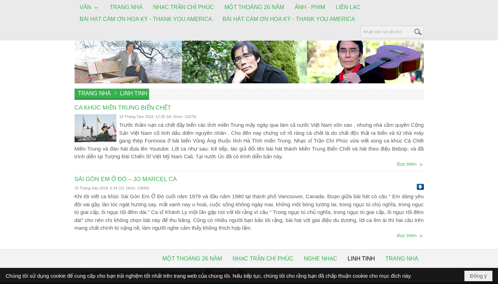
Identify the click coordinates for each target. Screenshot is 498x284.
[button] (90, 8)
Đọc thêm (406, 164)
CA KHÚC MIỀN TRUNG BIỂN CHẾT (123, 107)
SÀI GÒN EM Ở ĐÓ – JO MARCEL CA (126, 179)
